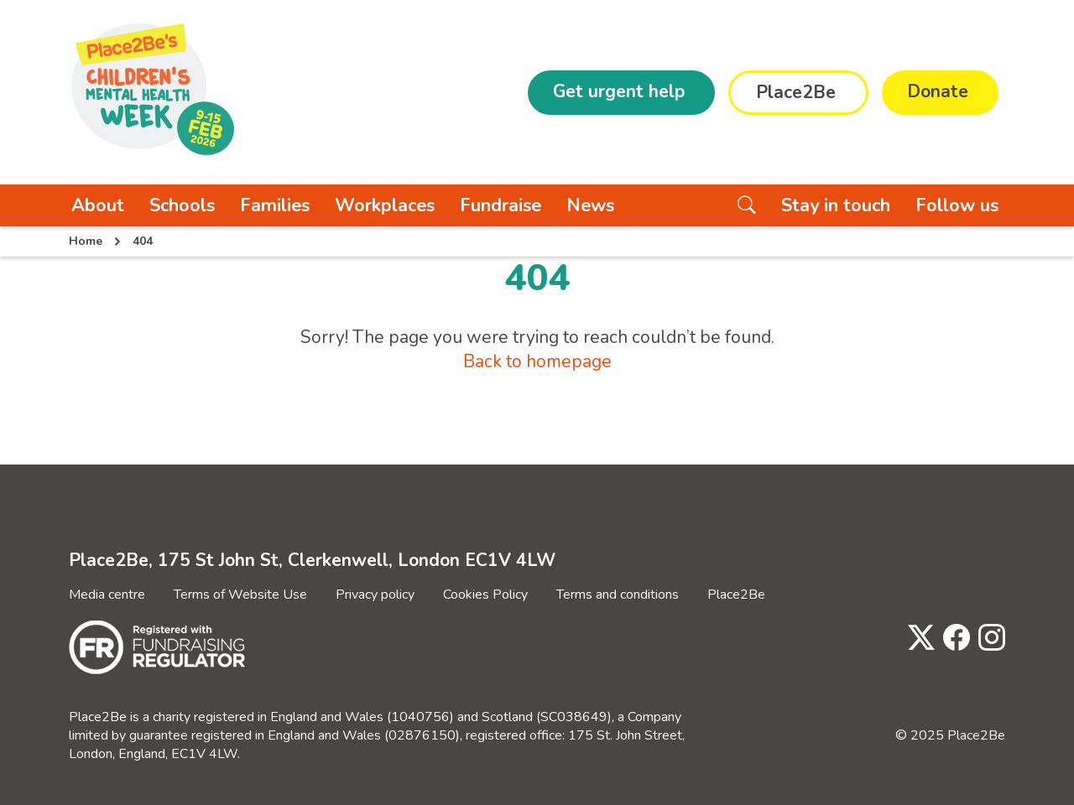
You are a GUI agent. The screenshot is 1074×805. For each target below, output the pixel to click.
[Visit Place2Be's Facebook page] (952, 639)
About (97, 205)
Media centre (107, 594)
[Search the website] (747, 205)
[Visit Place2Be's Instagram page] (987, 639)
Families (275, 205)
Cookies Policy (485, 594)
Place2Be (736, 594)
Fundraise (500, 205)
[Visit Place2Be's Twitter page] (917, 639)
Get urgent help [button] (619, 91)
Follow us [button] (956, 205)
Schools (182, 205)
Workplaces (385, 205)
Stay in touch (835, 205)
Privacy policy (375, 594)
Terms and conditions (617, 594)
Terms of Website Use (240, 594)
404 (143, 241)
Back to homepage (537, 361)
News (590, 205)
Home (85, 241)
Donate (937, 91)
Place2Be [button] (796, 92)
